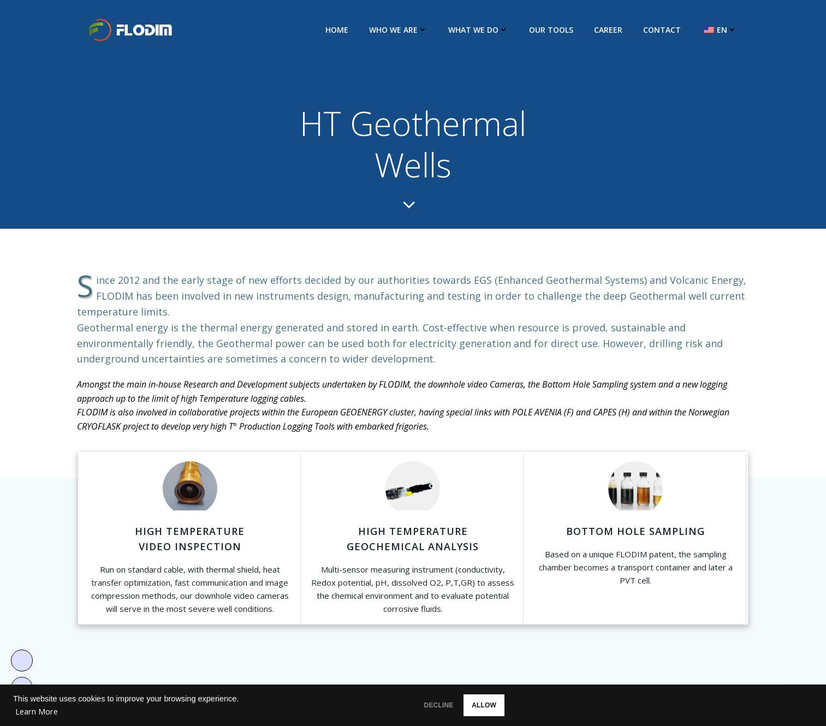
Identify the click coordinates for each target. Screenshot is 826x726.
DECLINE (435, 705)
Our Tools (553, 30)
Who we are (400, 30)
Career (610, 30)
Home (339, 30)
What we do (480, 30)
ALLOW (503, 705)
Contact (664, 30)
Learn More (36, 711)
